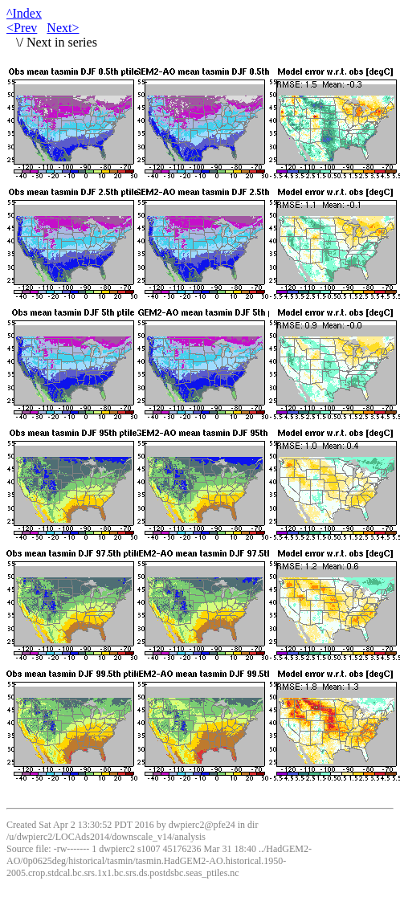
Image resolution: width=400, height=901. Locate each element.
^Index (24, 13)
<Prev (21, 28)
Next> (63, 28)
